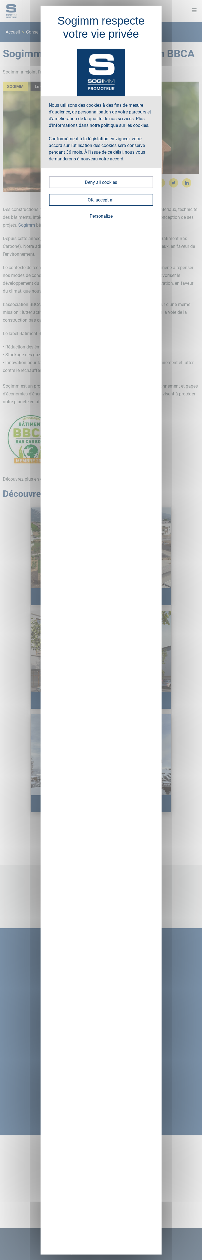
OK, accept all (101, 199)
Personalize (101, 216)
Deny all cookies (101, 182)
